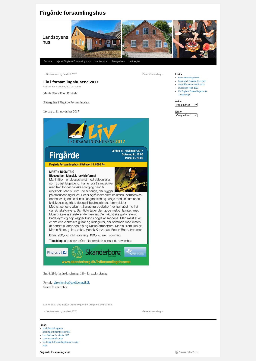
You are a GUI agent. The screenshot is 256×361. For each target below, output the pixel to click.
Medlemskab (101, 61)
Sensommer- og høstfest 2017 (60, 74)
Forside (48, 61)
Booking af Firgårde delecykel (191, 81)
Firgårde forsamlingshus (73, 13)
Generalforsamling (153, 74)
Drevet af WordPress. (188, 352)
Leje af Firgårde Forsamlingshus (73, 61)
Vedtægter (134, 61)
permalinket (106, 304)
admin (78, 86)
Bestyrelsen (118, 61)
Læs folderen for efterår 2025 (191, 84)
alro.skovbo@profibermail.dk (72, 282)
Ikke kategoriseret (79, 304)
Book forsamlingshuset (188, 77)
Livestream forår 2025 (188, 87)
